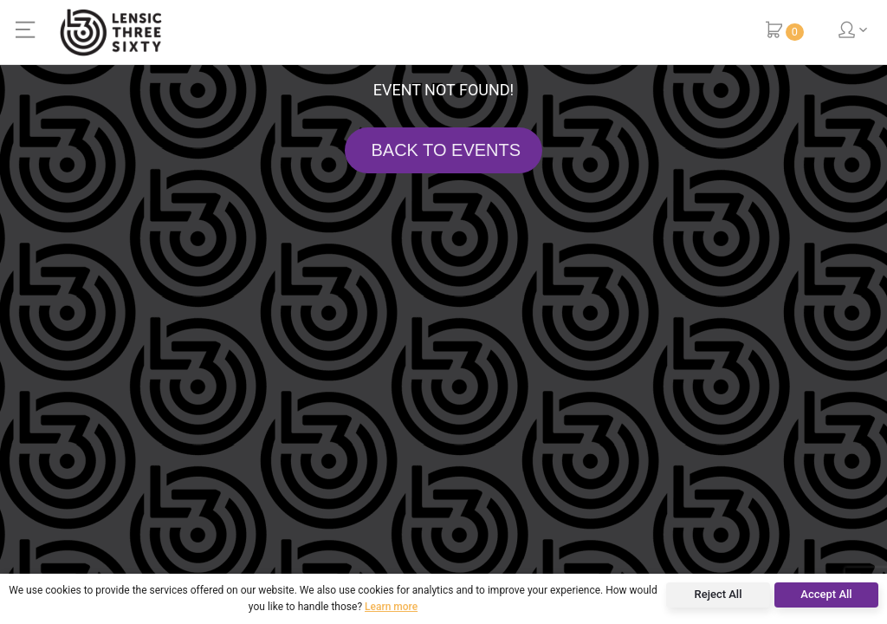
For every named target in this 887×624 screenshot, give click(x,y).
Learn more (391, 607)
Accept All (825, 594)
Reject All (718, 594)
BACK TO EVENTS (443, 149)
